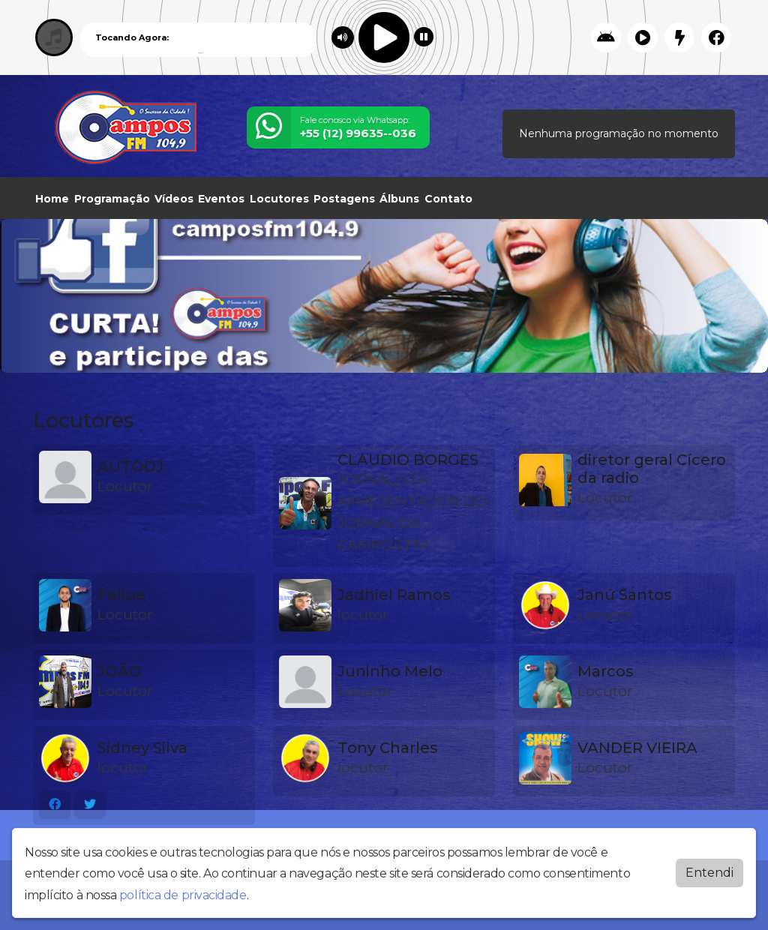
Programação (112, 199)
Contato (448, 199)
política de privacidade (183, 895)
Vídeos (174, 199)
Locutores (279, 199)
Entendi (710, 873)
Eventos (221, 199)
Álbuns (399, 199)
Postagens (344, 199)
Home (52, 199)
